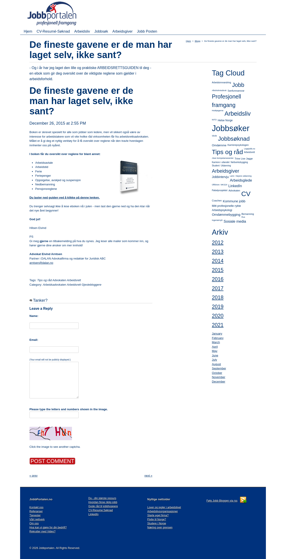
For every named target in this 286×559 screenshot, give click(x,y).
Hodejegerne (217, 110)
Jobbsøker (230, 128)
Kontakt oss (36, 507)
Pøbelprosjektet (219, 190)
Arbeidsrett (249, 152)
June (215, 355)
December (218, 381)
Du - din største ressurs (102, 498)
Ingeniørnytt (217, 220)
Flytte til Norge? (156, 519)
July (214, 359)
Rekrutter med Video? (42, 531)
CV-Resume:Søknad (100, 510)
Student (215, 165)
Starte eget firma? (157, 515)
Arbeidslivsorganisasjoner (162, 511)
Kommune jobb (234, 201)
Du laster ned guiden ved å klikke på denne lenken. (64, 197)
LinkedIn (235, 186)
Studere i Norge (156, 523)
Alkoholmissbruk (219, 90)
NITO (214, 120)
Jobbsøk (101, 31)
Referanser (36, 511)
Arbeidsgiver (122, 31)
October (217, 373)
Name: (33, 316)
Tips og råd (227, 152)
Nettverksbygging (239, 162)
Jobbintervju (220, 177)
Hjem (28, 31)
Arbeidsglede (241, 180)
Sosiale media (235, 221)
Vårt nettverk (37, 519)
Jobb (238, 85)
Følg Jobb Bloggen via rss (222, 500)
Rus (243, 217)
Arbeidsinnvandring (221, 82)
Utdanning (226, 165)
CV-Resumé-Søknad (53, 31)
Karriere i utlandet (220, 162)
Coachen (217, 200)
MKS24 (224, 185)
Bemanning (248, 214)
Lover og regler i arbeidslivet (164, 507)
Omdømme (219, 145)
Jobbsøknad (234, 138)
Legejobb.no (249, 149)
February (217, 338)
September (219, 368)
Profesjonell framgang (226, 100)
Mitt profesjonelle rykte (226, 205)
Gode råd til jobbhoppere (103, 506)
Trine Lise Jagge (244, 158)
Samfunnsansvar (236, 91)
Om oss (34, 523)
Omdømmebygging (226, 214)
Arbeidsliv (82, 31)
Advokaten (234, 190)
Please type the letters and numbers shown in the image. (68, 409)
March (216, 342)
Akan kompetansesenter (222, 158)
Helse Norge (225, 120)
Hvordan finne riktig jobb (102, 502)
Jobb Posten (147, 31)
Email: (33, 339)
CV (246, 193)
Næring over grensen (159, 527)
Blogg (197, 41)
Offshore (215, 185)
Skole (214, 136)
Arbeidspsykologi (222, 210)
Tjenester (35, 515)
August (216, 364)
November (218, 377)
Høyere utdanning (244, 176)
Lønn (232, 176)
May (214, 351)
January (217, 333)
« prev (33, 475)
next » (148, 475)
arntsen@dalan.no (41, 262)
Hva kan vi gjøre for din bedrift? (48, 527)
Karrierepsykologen (238, 145)
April (215, 346)
